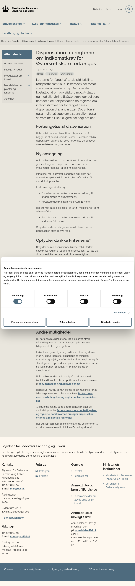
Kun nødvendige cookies (24, 322)
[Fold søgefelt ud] (129, 9)
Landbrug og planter (15, 33)
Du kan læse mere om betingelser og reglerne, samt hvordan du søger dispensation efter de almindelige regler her (66, 414)
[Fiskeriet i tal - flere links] (108, 22)
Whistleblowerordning (101, 569)
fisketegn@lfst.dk (20, 536)
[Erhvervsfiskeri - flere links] (23, 22)
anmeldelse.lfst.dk (85, 530)
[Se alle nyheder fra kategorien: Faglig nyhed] (52, 73)
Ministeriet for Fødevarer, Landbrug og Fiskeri (119, 477)
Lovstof (78, 471)
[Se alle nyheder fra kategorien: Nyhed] (40, 73)
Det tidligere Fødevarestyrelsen (116, 485)
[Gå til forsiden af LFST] (19, 9)
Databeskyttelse (32, 569)
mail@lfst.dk (17, 488)
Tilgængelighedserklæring (65, 569)
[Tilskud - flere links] (80, 22)
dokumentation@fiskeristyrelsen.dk (59, 383)
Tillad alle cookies (110, 322)
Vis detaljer (120, 312)
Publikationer (81, 475)
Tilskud (74, 23)
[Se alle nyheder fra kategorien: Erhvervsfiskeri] (67, 73)
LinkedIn (43, 475)
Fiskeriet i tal (98, 23)
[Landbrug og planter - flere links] (30, 32)
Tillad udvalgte (67, 322)
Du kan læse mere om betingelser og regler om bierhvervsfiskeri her (66, 397)
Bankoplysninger (14, 517)
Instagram (44, 471)
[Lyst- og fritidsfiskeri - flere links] (60, 22)
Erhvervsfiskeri (12, 23)
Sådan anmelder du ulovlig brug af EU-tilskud (85, 500)
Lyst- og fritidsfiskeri (45, 23)
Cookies (8, 569)
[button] (28, 75)
